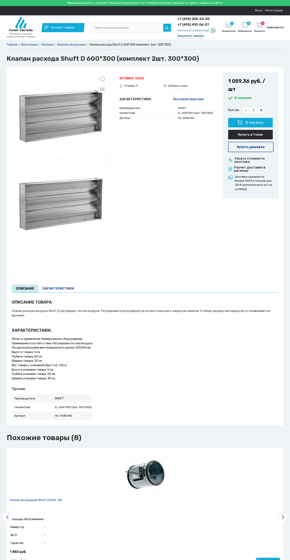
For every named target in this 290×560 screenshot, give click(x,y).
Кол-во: (234, 110)
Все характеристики (188, 99)
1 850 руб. (18, 552)
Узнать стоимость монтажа (246, 160)
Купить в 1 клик (250, 135)
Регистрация (274, 10)
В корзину (250, 122)
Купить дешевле (251, 147)
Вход (258, 10)
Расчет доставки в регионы (246, 169)
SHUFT (182, 108)
